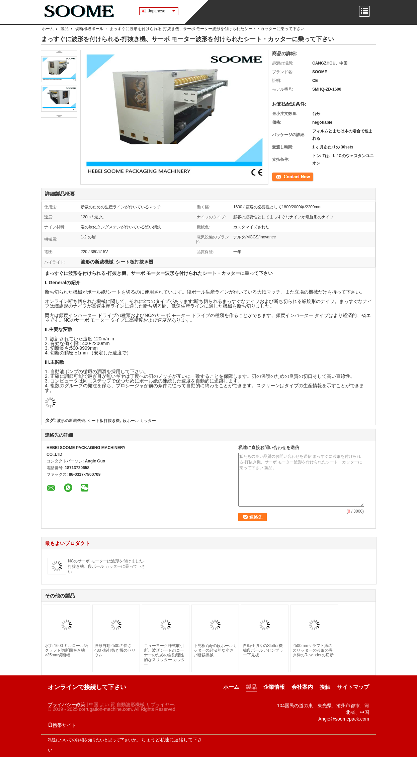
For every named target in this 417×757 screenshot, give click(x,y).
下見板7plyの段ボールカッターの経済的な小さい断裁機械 (215, 650)
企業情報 (274, 687)
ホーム (48, 28)
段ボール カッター (139, 420)
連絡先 (278, 176)
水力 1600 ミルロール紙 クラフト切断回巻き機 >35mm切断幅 (66, 650)
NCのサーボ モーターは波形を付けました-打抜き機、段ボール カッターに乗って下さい (106, 566)
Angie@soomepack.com (343, 719)
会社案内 (302, 687)
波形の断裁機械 (71, 420)
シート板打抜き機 (104, 420)
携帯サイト (62, 725)
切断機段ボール (89, 28)
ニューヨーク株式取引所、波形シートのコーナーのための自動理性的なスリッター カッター (164, 655)
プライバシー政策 (66, 704)
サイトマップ (353, 687)
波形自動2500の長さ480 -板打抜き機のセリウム (115, 650)
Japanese (161, 11)
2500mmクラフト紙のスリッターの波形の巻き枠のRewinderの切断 (313, 650)
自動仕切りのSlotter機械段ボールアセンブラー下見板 (263, 650)
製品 (65, 28)
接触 (325, 687)
